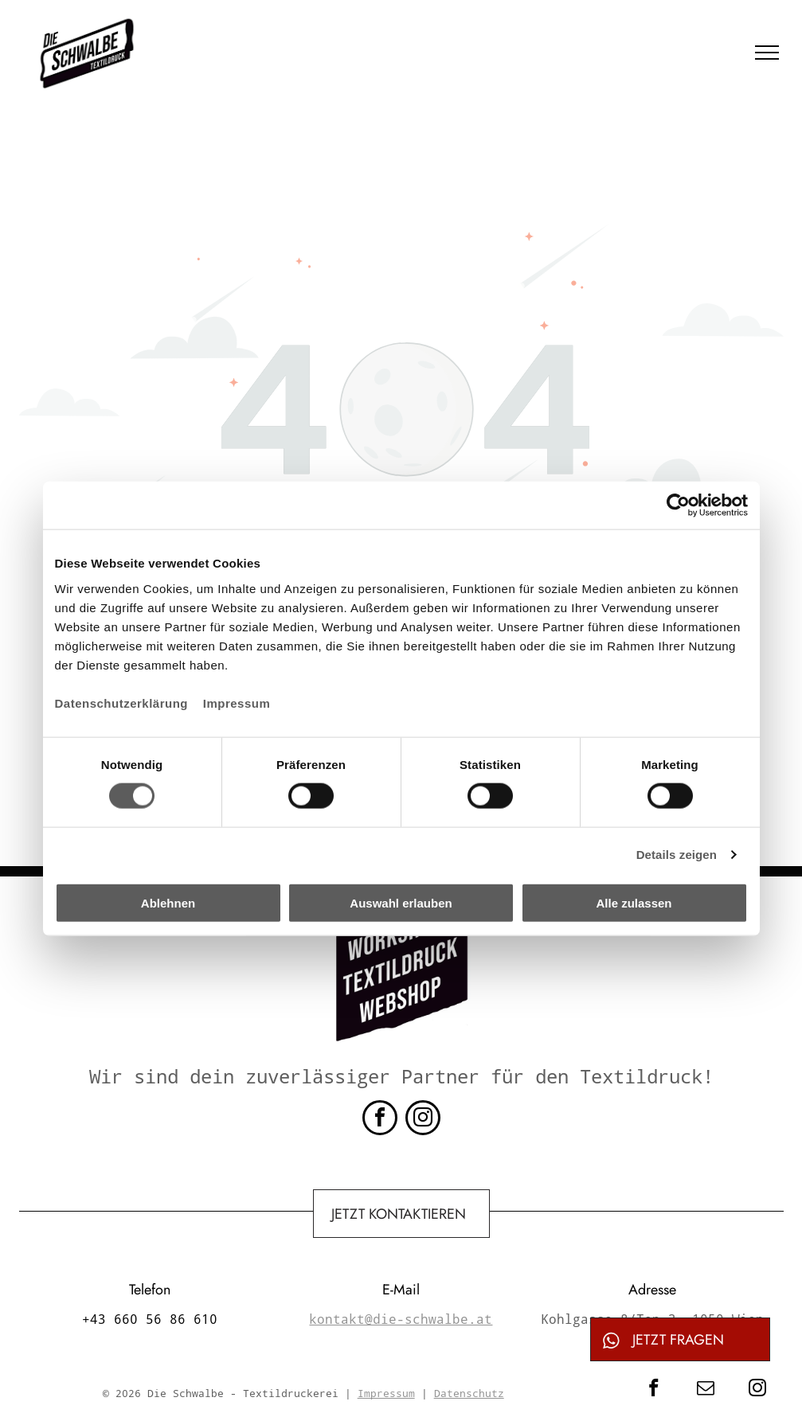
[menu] (767, 52)
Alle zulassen (633, 902)
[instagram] (422, 1119)
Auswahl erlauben (401, 902)
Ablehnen (168, 902)
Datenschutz (469, 1393)
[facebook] (379, 1119)
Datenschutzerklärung (122, 702)
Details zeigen (676, 854)
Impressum (237, 702)
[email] (705, 1390)
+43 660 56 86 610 (149, 1318)
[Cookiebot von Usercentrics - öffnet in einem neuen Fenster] (678, 505)
